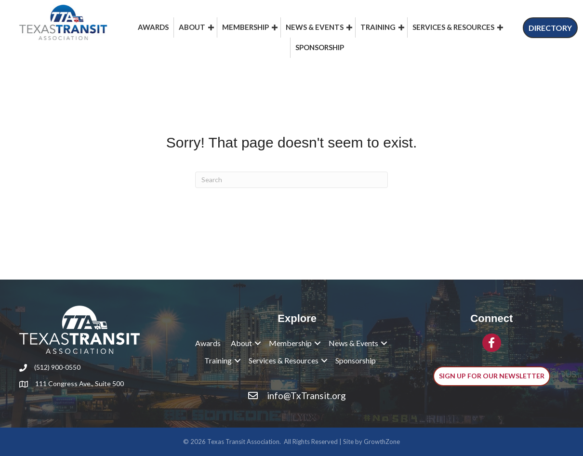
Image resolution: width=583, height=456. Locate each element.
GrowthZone (382, 441)
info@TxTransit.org (306, 395)
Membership (245, 27)
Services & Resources (453, 27)
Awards (153, 27)
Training (378, 27)
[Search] (291, 180)
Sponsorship (319, 47)
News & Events (315, 27)
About (192, 27)
